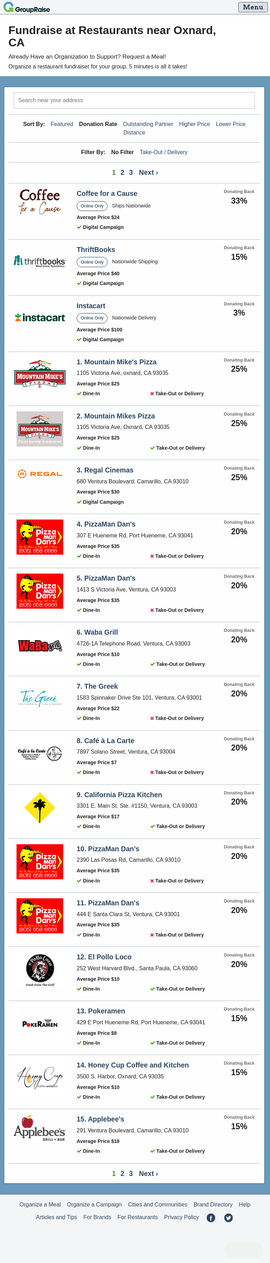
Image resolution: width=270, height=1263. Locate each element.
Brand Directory (213, 1205)
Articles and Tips (56, 1217)
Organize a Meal (39, 1205)
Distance (134, 132)
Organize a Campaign (94, 1205)
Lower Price (230, 124)
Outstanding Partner (148, 124)
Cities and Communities (157, 1205)
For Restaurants (137, 1217)
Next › (148, 172)
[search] (134, 100)
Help (245, 1205)
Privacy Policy (181, 1217)
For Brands (97, 1217)
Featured (62, 124)
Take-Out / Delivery (164, 152)
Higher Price (194, 124)
